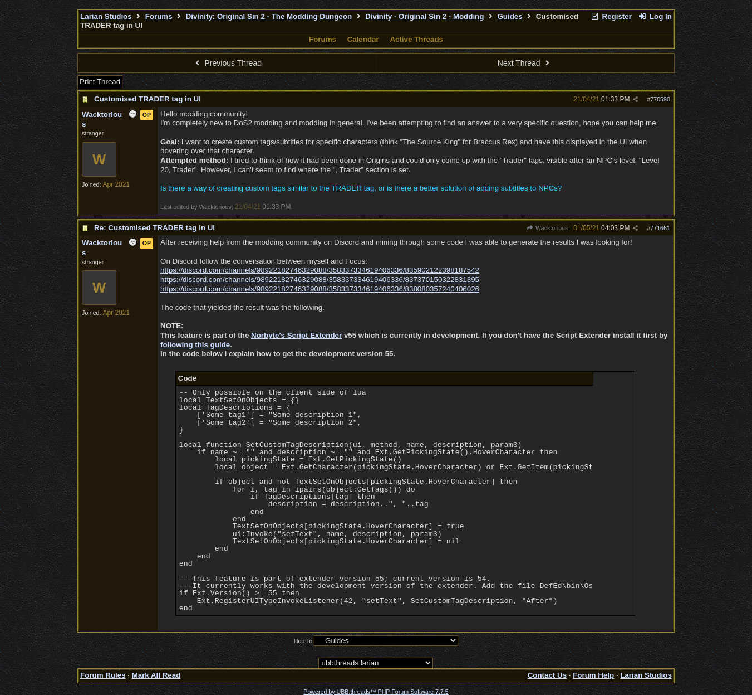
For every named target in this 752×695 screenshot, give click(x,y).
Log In (655, 16)
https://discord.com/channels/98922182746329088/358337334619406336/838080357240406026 (319, 289)
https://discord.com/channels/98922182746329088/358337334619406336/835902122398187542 (319, 270)
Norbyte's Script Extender (296, 335)
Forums (159, 16)
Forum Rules (102, 675)
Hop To (303, 641)
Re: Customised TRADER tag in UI (154, 227)
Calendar (363, 39)
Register (611, 16)
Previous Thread (227, 63)
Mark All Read (156, 675)
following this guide (195, 345)
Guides (509, 16)
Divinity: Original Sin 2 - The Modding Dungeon (269, 16)
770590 (660, 99)
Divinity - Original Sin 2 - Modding (424, 16)
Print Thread (100, 81)
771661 (660, 228)
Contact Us (547, 675)
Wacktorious (547, 228)
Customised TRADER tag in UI (147, 99)
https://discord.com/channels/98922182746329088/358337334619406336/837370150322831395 (319, 279)
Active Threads (416, 39)
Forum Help (593, 675)
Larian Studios (106, 16)
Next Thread (525, 63)
